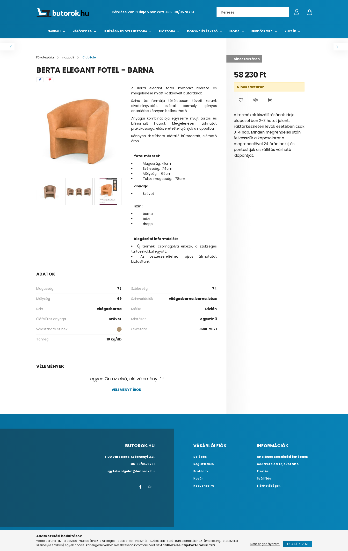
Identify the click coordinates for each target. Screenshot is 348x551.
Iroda (234, 31)
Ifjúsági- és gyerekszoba (126, 31)
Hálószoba (82, 31)
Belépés (200, 457)
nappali (54, 31)
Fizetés (262, 471)
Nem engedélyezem (265, 544)
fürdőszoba (262, 31)
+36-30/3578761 (179, 12)
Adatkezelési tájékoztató (278, 464)
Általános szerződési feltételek (282, 457)
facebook (140, 487)
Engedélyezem (297, 544)
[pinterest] (49, 79)
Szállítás (264, 478)
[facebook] (40, 79)
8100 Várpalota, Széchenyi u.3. (129, 457)
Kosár (198, 478)
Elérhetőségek (269, 485)
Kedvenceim (203, 485)
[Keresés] (253, 12)
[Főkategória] (45, 57)
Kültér (290, 31)
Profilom (200, 471)
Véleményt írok (126, 389)
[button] (241, 100)
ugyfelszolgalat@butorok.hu (131, 471)
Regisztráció (203, 464)
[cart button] (309, 12)
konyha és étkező (202, 31)
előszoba (167, 31)
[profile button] (297, 12)
